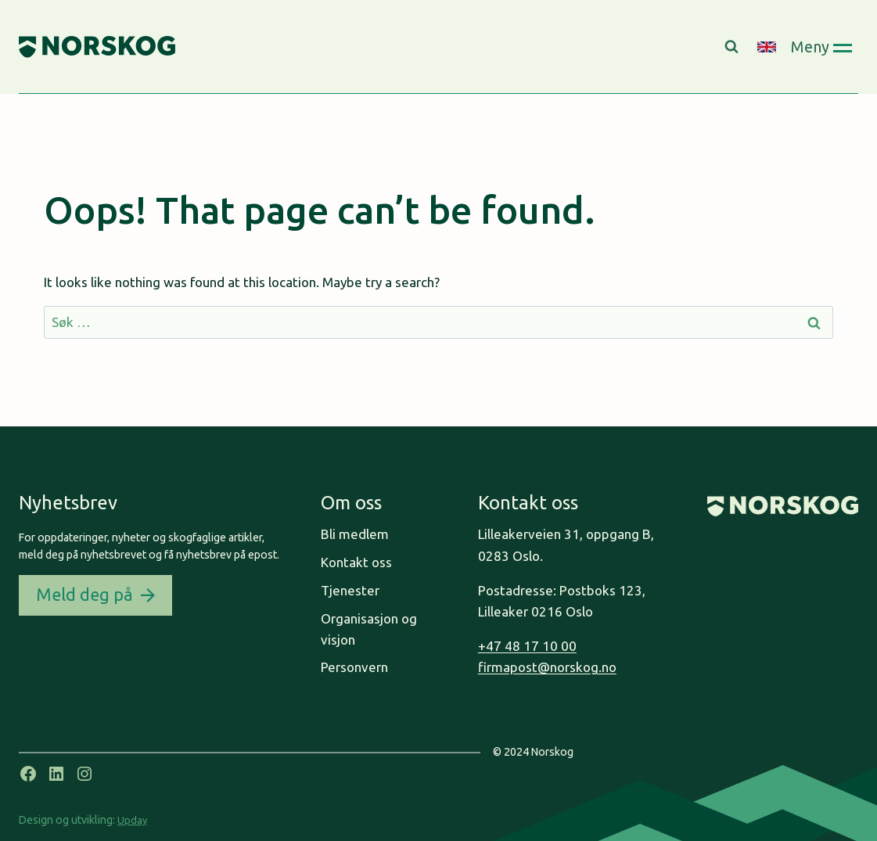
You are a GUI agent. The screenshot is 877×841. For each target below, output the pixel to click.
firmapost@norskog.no (547, 667)
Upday (132, 820)
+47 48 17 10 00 (527, 645)
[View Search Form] (733, 47)
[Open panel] (821, 46)
